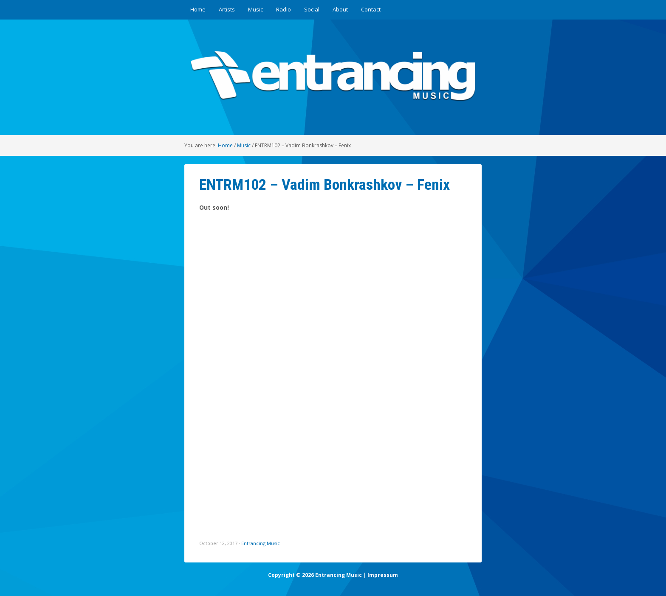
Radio (283, 9)
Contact (371, 9)
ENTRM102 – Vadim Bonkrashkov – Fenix (324, 185)
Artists (227, 9)
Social (311, 9)
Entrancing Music (260, 543)
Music (255, 9)
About (340, 9)
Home (198, 9)
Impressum (382, 575)
